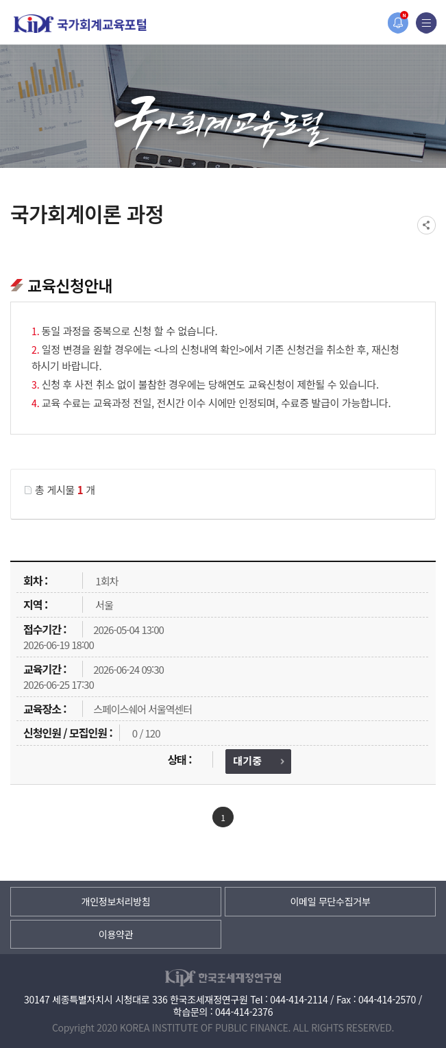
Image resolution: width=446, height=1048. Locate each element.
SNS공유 (426, 225)
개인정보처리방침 (116, 901)
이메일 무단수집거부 (330, 901)
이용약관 (116, 934)
